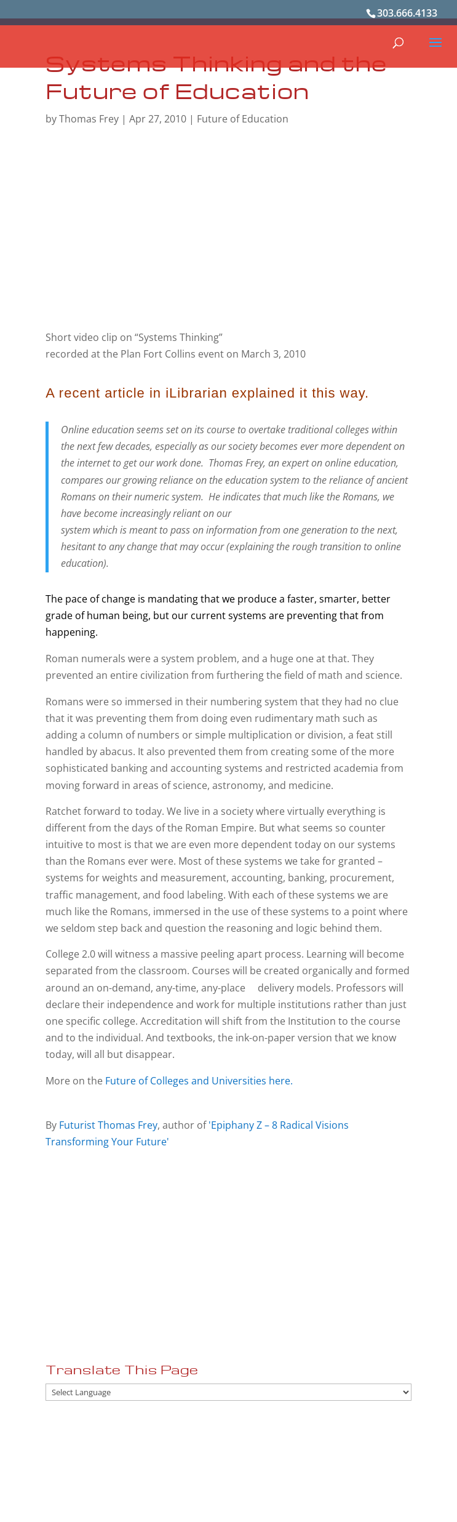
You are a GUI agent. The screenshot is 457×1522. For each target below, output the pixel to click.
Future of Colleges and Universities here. (199, 1080)
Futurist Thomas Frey (108, 1125)
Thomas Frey (89, 119)
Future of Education (242, 119)
